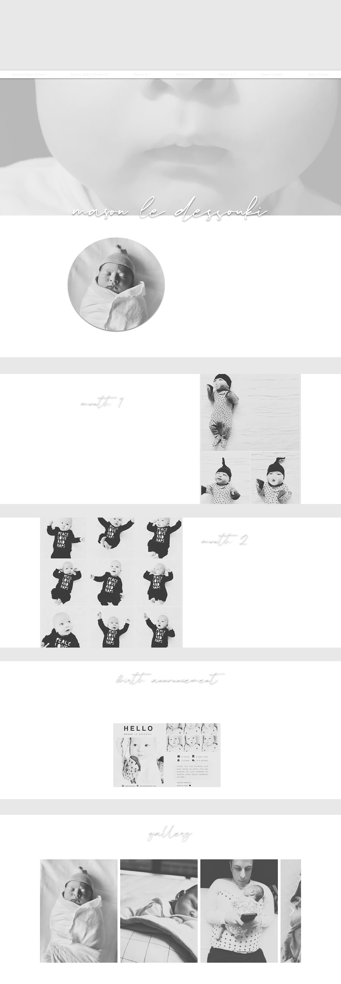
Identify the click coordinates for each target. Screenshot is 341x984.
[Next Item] (292, 911)
